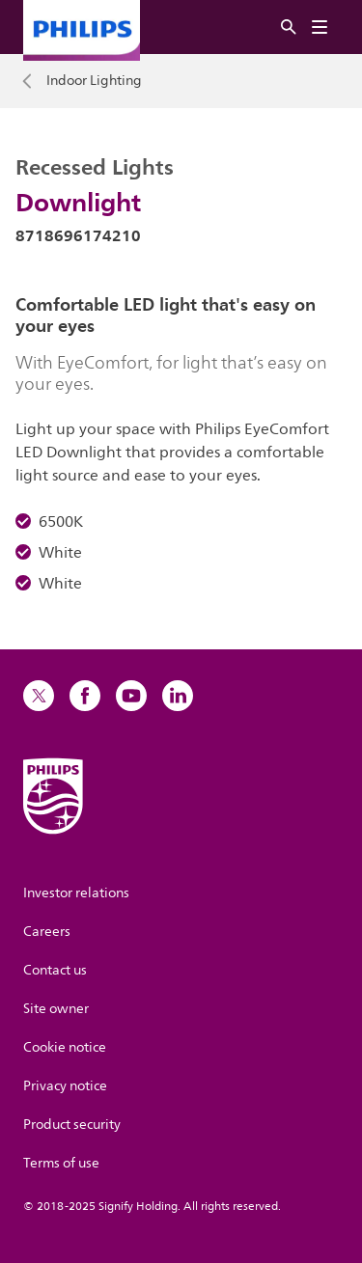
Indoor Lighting (94, 81)
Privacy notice (65, 1086)
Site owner (56, 1009)
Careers (46, 931)
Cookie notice (64, 1047)
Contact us (55, 970)
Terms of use (61, 1163)
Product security (72, 1124)
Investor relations (76, 893)
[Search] (288, 27)
